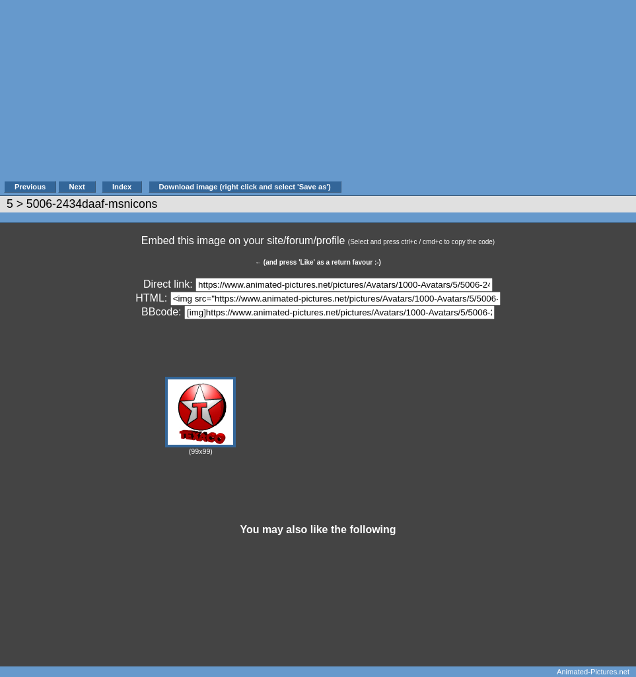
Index (121, 187)
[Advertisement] (488, 97)
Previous (30, 187)
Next (77, 187)
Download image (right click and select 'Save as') (245, 187)
